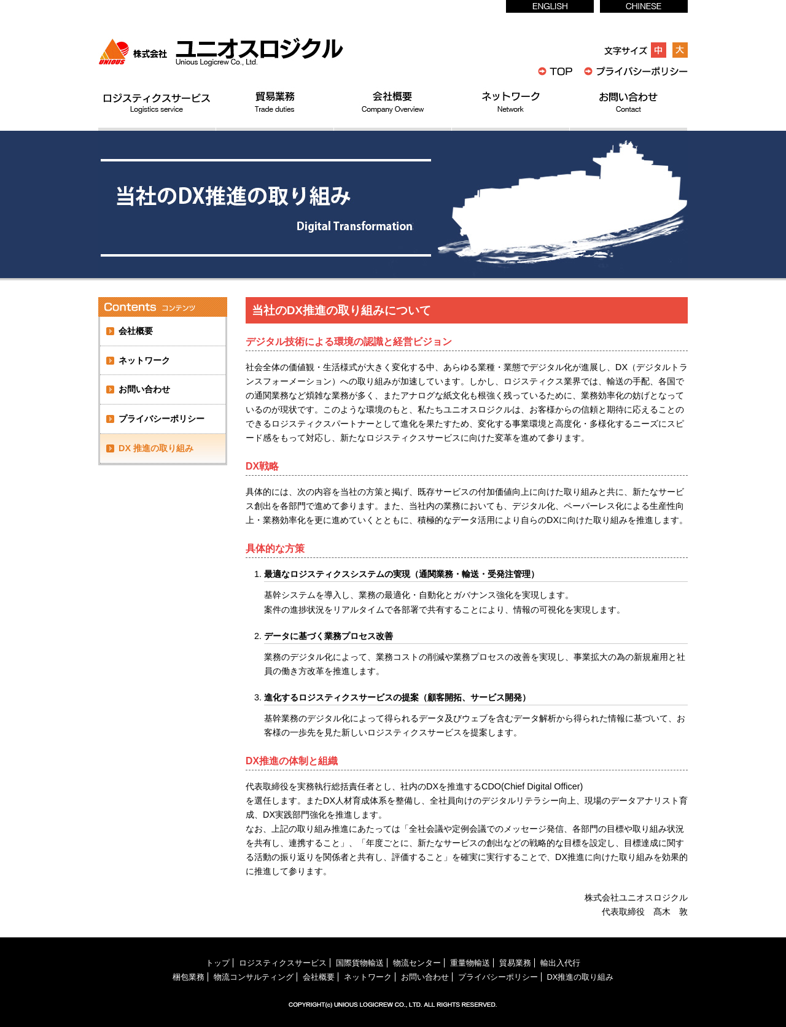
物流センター (417, 962)
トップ (218, 962)
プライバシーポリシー (161, 419)
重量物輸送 (470, 962)
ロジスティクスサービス (283, 962)
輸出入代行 (560, 962)
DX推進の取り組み (580, 977)
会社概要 (136, 331)
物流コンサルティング (254, 977)
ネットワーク (144, 360)
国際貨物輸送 (360, 962)
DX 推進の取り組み (156, 448)
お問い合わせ (144, 389)
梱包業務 (188, 977)
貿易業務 (515, 962)
